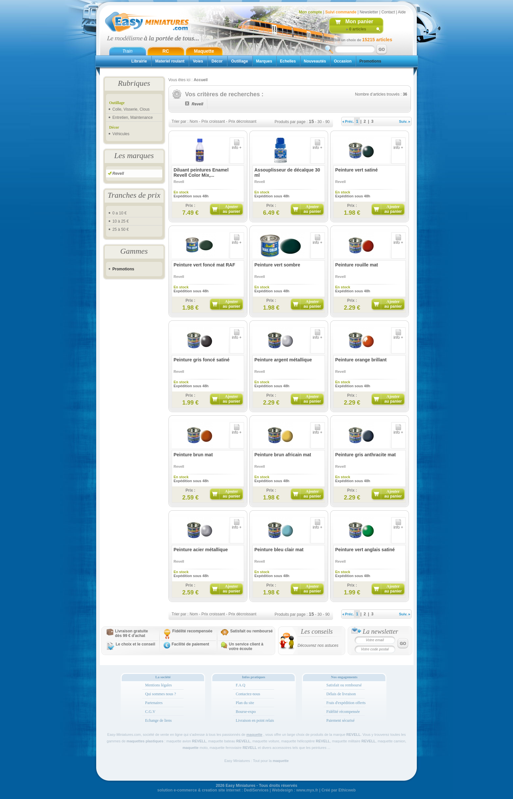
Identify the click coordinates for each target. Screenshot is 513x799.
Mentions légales (158, 685)
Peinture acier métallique (201, 549)
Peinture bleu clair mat (279, 549)
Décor (217, 61)
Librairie (139, 61)
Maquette (204, 51)
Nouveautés (315, 61)
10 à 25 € (121, 221)
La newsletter (380, 631)
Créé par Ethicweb (338, 790)
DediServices (256, 790)
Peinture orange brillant (361, 359)
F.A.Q (240, 685)
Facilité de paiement (190, 644)
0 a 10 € (120, 213)
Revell (118, 173)
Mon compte (310, 12)
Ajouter (231, 209)
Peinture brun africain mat (283, 454)
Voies (198, 61)
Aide (402, 12)
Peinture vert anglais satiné (365, 549)
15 (311, 121)
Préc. (348, 121)
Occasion (343, 61)
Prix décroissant (242, 121)
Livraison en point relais (255, 720)
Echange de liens (158, 720)
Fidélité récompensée (343, 711)
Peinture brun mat (193, 454)
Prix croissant (213, 121)
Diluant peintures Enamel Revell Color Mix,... (201, 172)
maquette (254, 734)
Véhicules (121, 134)
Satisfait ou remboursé (251, 631)
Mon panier (359, 21)
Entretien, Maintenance (133, 117)
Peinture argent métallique (283, 359)
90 (327, 121)
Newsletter (369, 12)
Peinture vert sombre (277, 264)
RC (165, 51)
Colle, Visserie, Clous (131, 109)
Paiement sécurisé (341, 720)
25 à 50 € (121, 229)
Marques (264, 61)
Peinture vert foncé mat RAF (204, 264)
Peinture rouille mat (356, 264)
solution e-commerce (177, 790)
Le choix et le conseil (135, 644)
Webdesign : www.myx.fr (295, 790)
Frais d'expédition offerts (346, 702)
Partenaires (154, 702)
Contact (388, 12)
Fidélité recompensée (192, 631)
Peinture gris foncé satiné (202, 359)
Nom (193, 121)
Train (127, 51)
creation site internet (221, 790)
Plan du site (245, 702)
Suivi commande (340, 12)
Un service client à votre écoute (246, 646)
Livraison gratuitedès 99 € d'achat (131, 633)
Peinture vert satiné (356, 170)
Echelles (288, 61)
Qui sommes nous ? (160, 694)
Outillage (239, 61)
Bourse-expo (246, 711)
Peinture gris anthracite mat (365, 454)
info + (237, 146)
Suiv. (405, 121)
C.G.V (150, 711)
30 (319, 121)
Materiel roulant (170, 61)
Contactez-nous (248, 694)
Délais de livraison (341, 694)
